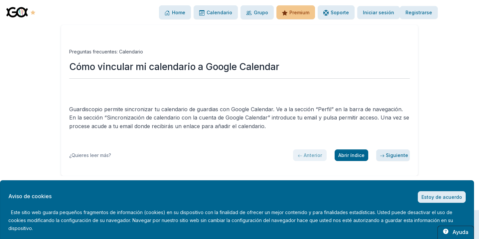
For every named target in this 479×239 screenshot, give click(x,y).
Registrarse (418, 12)
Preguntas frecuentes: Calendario (106, 51)
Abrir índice (351, 155)
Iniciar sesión (378, 12)
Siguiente (394, 155)
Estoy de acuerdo (441, 197)
